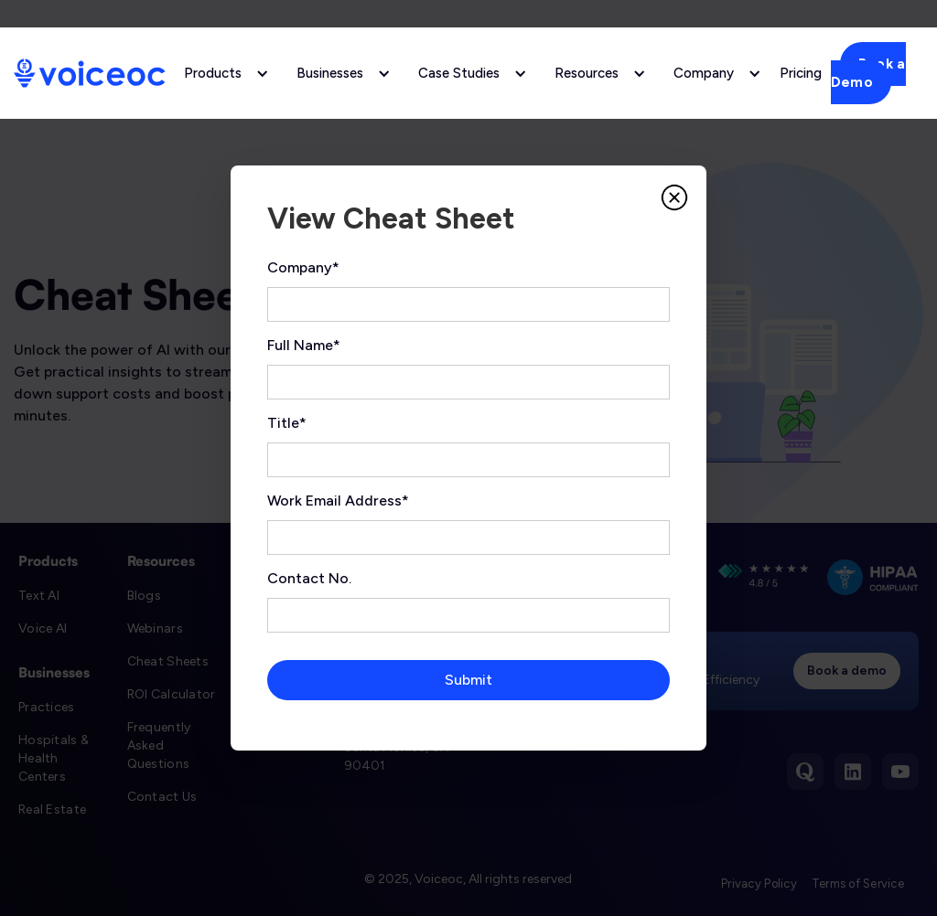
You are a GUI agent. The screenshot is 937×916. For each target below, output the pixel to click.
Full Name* (303, 345)
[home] (90, 73)
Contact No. (309, 578)
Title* (287, 422)
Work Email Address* (338, 500)
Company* (303, 267)
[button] (222, 73)
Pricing (801, 73)
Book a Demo (868, 73)
